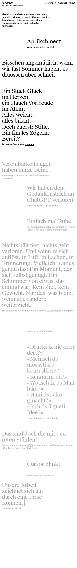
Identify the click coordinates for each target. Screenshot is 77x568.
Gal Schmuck (54, 311)
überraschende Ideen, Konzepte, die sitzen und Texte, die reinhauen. (22, 23)
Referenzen (50, 2)
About (72, 2)
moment (29, 144)
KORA (30, 446)
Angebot (62, 2)
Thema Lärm (52, 230)
